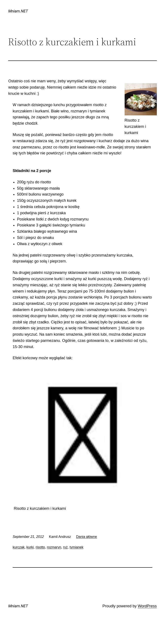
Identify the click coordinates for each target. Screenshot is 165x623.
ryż (65, 547)
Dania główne (86, 537)
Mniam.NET (18, 11)
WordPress (147, 606)
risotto (40, 547)
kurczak (18, 547)
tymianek (76, 547)
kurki (30, 547)
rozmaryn (54, 547)
